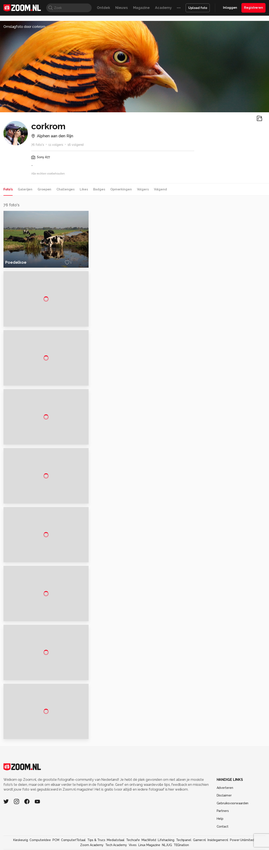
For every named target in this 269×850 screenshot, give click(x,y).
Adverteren (225, 793)
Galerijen (25, 189)
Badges (99, 189)
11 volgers (55, 144)
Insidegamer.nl (218, 846)
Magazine (141, 8)
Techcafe (133, 846)
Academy (163, 8)
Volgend (160, 189)
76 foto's (37, 144)
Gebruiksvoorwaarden (233, 809)
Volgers (143, 189)
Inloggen (230, 7)
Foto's (8, 189)
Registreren (253, 7)
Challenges (65, 189)
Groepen (44, 189)
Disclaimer (224, 801)
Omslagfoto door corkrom (24, 27)
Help (220, 824)
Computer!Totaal (73, 846)
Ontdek (103, 8)
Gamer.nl (199, 846)
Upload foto (197, 8)
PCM (56, 846)
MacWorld (149, 846)
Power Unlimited (242, 846)
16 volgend (76, 144)
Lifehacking (166, 846)
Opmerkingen (121, 189)
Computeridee (40, 846)
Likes (84, 189)
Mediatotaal (115, 846)
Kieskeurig (20, 846)
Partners (223, 817)
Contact (222, 832)
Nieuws (121, 8)
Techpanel (183, 846)
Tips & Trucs (96, 846)
